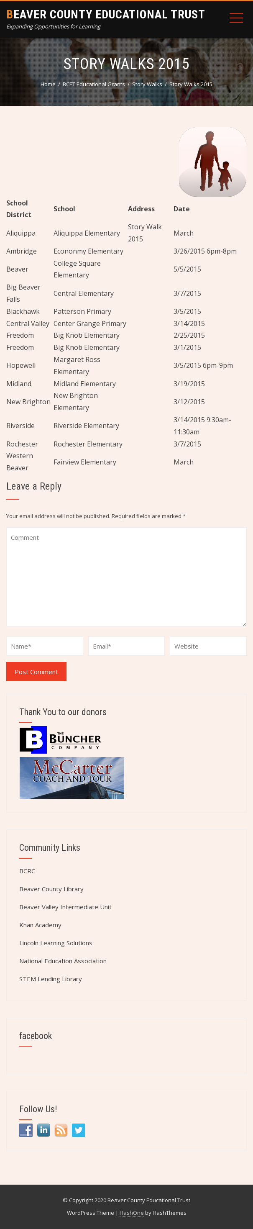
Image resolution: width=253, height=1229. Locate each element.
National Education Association (63, 961)
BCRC (27, 871)
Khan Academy (40, 925)
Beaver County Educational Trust (105, 14)
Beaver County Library (51, 889)
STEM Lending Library (50, 979)
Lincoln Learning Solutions (55, 943)
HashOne (132, 1212)
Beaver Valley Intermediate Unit (65, 907)
